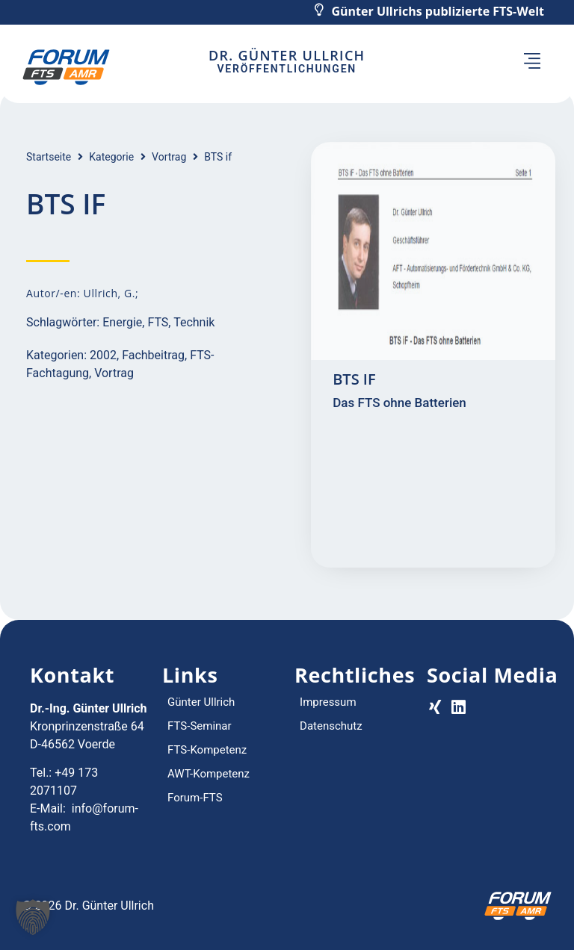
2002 (103, 355)
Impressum (328, 702)
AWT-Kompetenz (208, 773)
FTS (157, 322)
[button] (531, 62)
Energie (122, 322)
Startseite (48, 157)
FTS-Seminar (199, 726)
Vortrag (169, 157)
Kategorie (111, 157)
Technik (194, 322)
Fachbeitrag (153, 355)
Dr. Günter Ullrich (287, 55)
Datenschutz (331, 726)
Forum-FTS (195, 797)
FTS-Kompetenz (207, 750)
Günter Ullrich (201, 702)
